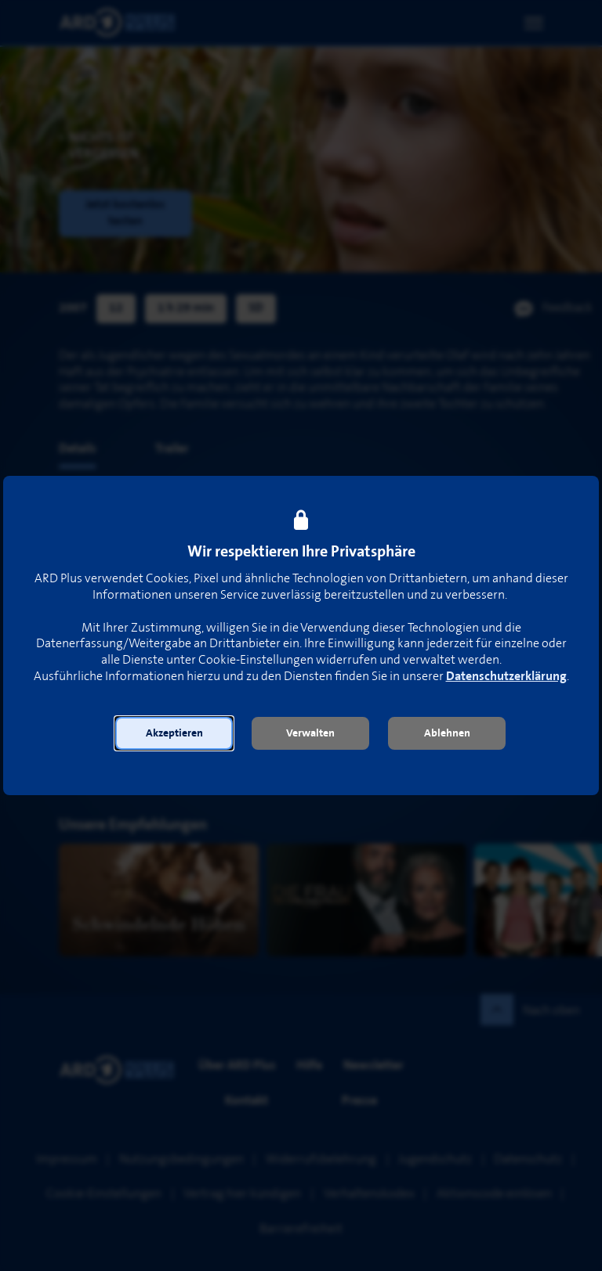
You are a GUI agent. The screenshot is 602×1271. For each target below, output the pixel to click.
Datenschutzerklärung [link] (506, 676)
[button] (174, 733)
